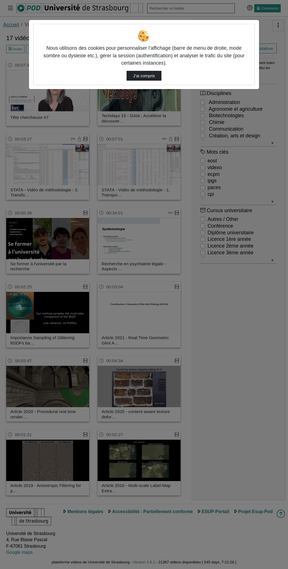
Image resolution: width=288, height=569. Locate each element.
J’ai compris (144, 76)
